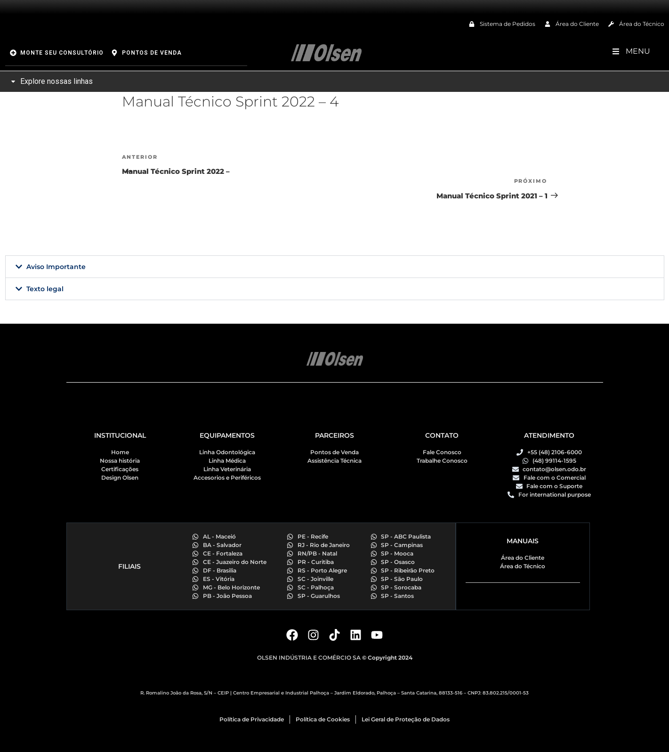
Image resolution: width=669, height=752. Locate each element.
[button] (335, 267)
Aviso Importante (56, 266)
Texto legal (45, 289)
